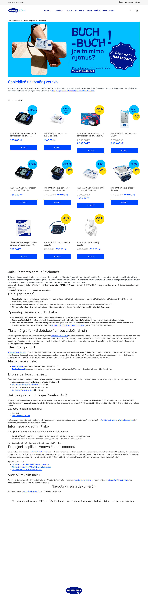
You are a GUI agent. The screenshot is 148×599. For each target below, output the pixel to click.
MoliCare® (78, 544)
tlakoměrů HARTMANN (59, 336)
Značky (59, 10)
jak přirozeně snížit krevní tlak (116, 480)
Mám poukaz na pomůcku (32, 559)
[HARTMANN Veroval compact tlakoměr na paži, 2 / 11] (57, 126)
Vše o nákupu (129, 2)
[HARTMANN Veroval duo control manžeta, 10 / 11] (57, 235)
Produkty (48, 10)
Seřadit (19, 100)
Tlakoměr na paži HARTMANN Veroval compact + (30, 464)
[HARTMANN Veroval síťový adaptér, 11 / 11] (90, 235)
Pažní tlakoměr (17, 366)
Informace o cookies (56, 556)
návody (27, 491)
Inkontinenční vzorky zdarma (100, 10)
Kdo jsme (52, 544)
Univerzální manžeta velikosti (22, 390)
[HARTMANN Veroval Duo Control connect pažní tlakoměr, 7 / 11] (90, 181)
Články (121, 2)
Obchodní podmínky (56, 553)
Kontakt (52, 547)
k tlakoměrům (35, 491)
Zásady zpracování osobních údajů (61, 559)
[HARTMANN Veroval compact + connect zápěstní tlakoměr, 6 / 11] (57, 180)
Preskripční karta (29, 565)
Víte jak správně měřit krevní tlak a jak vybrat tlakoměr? (73, 91)
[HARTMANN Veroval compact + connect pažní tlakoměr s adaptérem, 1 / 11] (23, 126)
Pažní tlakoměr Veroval (109, 420)
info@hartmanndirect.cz (113, 555)
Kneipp (77, 556)
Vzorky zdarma (29, 562)
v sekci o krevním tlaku (82, 480)
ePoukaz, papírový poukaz (83, 547)
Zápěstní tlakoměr (19, 369)
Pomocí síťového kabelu (21, 416)
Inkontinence (28, 544)
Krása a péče (28, 550)
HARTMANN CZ (80, 553)
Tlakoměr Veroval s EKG (17, 352)
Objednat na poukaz (75, 10)
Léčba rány (78, 559)
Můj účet (137, 2)
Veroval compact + (31, 467)
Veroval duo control (126, 420)
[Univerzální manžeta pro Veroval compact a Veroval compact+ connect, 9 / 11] (23, 235)
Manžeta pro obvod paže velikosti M (25, 385)
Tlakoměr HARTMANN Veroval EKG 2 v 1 (27, 470)
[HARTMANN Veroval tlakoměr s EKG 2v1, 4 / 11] (124, 127)
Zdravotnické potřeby (31, 547)
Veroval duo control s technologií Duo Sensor (67, 325)
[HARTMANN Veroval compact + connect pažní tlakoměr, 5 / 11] (23, 180)
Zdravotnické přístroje (30, 20)
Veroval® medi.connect (40, 452)
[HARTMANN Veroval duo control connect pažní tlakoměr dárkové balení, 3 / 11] (90, 127)
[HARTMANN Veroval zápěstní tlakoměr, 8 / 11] (124, 180)
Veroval (77, 562)
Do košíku (24, 148)
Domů (10, 20)
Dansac (77, 565)
